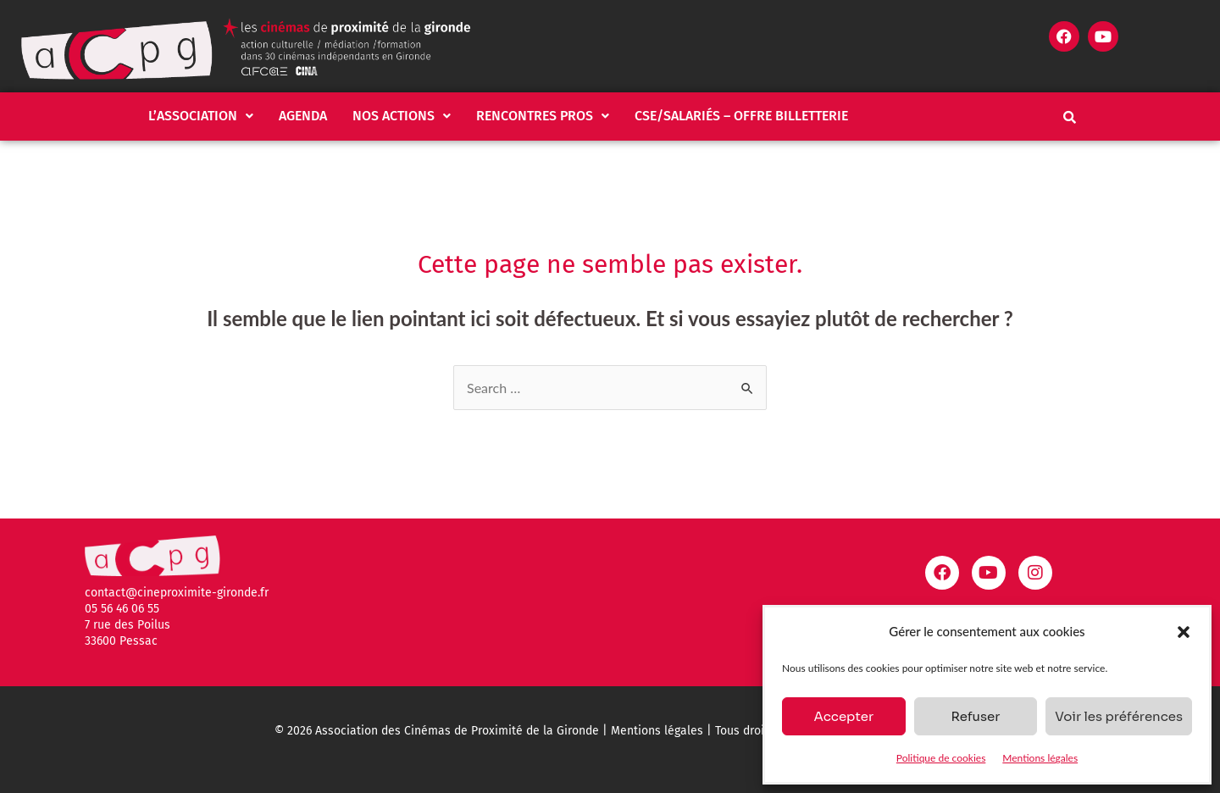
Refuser (975, 716)
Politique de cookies (940, 757)
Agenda (303, 116)
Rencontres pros (542, 116)
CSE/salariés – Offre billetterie (741, 116)
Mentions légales (1040, 757)
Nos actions (401, 116)
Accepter (843, 716)
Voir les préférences (1119, 716)
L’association (200, 116)
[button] (1183, 632)
